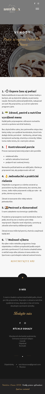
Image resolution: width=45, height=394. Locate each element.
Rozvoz (22, 367)
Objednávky (9, 364)
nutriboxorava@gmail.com (30, 364)
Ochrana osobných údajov (22, 338)
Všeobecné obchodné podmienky (22, 336)
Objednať (22, 343)
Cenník (22, 341)
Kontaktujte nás (22, 261)
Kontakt (22, 346)
